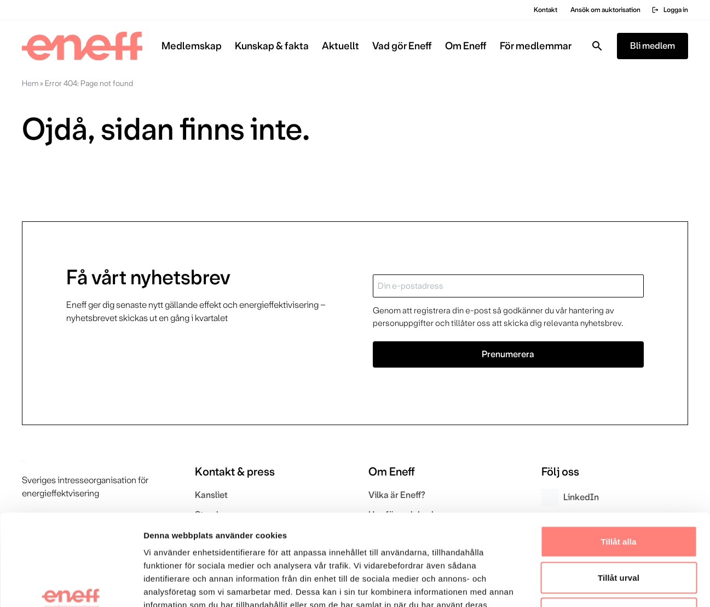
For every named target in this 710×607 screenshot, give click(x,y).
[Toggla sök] (597, 46)
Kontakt (545, 9)
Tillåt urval (618, 499)
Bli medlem (652, 45)
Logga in (669, 9)
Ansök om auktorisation (605, 9)
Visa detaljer (594, 585)
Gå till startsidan (68, 179)
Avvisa (618, 535)
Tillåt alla (618, 463)
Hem (30, 83)
